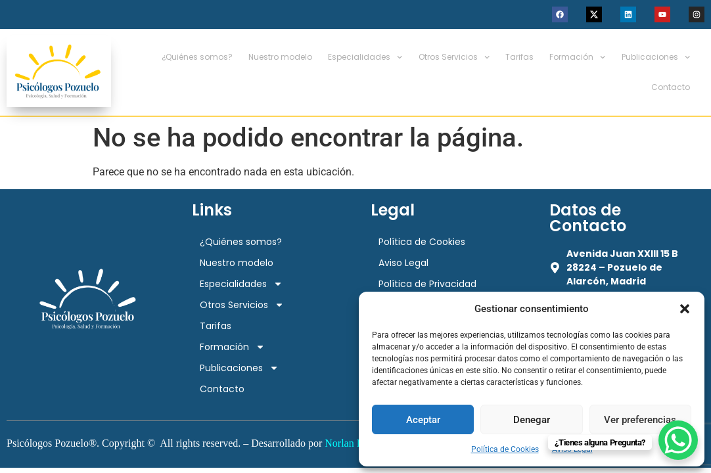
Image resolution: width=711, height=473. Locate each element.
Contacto (670, 87)
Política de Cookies (505, 449)
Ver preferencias (640, 420)
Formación (577, 57)
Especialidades (365, 57)
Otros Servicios (454, 57)
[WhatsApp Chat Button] (678, 440)
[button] (684, 308)
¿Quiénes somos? (197, 56)
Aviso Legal (403, 262)
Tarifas (519, 56)
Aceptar (423, 420)
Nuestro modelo (280, 56)
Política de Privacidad (427, 283)
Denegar (531, 420)
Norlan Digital (355, 443)
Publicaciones (656, 57)
